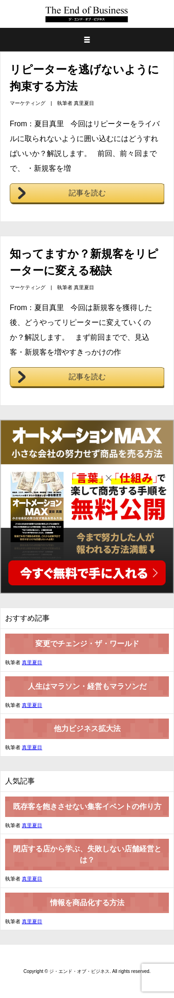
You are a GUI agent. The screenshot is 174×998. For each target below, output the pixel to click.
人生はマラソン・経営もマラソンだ (87, 686)
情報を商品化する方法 (87, 903)
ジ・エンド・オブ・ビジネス (87, 14)
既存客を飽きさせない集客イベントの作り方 (87, 806)
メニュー (87, 40)
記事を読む (87, 193)
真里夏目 (84, 103)
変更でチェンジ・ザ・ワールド (87, 644)
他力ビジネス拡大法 (87, 728)
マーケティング (27, 103)
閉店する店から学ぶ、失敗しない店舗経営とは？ (87, 854)
